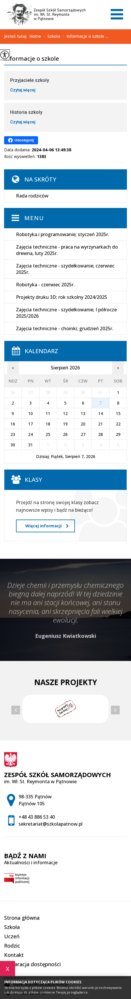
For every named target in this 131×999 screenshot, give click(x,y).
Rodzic (12, 945)
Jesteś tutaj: (16, 36)
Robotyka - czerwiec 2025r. (45, 284)
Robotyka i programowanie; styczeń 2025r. (62, 234)
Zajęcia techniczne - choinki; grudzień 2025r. (64, 328)
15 (118, 413)
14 (100, 413)
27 (83, 434)
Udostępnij (21, 140)
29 (118, 434)
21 (100, 424)
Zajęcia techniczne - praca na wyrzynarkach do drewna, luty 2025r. (67, 250)
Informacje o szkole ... (84, 36)
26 (65, 434)
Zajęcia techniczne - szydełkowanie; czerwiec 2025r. (65, 269)
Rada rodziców (32, 196)
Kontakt (14, 954)
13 (83, 413)
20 (83, 424)
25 (48, 434)
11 (48, 413)
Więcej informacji (47, 526)
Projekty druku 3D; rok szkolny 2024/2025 (61, 297)
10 (30, 413)
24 (30, 434)
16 (12, 424)
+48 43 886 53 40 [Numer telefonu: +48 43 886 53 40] (37, 817)
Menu (34, 218)
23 (12, 434)
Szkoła (50, 36)
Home (35, 36)
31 (30, 445)
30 (12, 445)
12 (65, 413)
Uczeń (11, 936)
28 (100, 434)
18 (48, 424)
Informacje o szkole (31, 58)
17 (30, 424)
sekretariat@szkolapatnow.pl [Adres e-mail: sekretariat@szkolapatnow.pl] (50, 824)
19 (65, 424)
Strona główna (22, 917)
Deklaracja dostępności (32, 964)
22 (118, 424)
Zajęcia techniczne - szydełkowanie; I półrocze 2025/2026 (66, 312)
